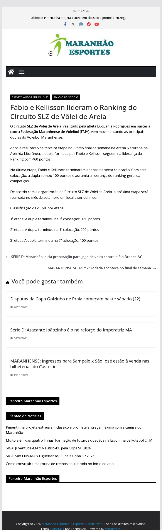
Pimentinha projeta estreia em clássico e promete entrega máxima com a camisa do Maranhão (85, 20)
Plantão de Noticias (66, 97)
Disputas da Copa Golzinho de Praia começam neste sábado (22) (75, 299)
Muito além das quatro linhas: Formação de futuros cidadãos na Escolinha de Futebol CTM (79, 440)
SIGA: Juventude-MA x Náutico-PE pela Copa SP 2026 (48, 448)
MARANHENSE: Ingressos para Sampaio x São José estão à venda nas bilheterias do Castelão (79, 363)
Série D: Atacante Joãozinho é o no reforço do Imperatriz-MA (71, 330)
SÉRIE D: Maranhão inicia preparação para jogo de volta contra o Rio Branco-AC (74, 256)
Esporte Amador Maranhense (30, 97)
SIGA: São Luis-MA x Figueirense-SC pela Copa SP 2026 (50, 456)
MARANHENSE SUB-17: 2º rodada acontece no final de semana (102, 268)
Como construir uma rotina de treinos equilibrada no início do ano (60, 463)
